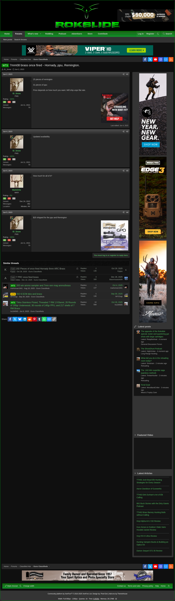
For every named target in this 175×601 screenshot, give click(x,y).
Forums (19, 35)
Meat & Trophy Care (147, 394)
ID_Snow (9, 71)
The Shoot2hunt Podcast (149, 350)
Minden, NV (27, 208)
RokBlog (50, 35)
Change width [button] (30, 585)
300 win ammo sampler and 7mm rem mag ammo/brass (45, 287)
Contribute (104, 35)
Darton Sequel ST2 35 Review (147, 553)
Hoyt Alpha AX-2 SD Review (147, 523)
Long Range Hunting (147, 356)
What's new (34, 35)
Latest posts (142, 328)
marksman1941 (18, 290)
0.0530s (96, 598)
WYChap (15, 299)
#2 (125, 133)
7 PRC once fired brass (29, 279)
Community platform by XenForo (70, 592)
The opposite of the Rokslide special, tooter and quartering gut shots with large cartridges (153, 336)
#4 (125, 214)
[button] (42, 35)
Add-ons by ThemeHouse (118, 592)
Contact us (120, 585)
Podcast (63, 35)
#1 (125, 76)
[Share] (121, 76)
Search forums (22, 41)
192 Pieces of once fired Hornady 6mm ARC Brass (42, 270)
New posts (9, 41)
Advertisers (78, 35)
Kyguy (14, 273)
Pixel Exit (104, 592)
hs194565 (16, 313)
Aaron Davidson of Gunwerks (147, 491)
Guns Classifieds (37, 273)
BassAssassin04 (114, 281)
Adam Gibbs (17, 282)
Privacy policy (146, 585)
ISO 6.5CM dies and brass (31, 296)
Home (8, 35)
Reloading (143, 368)
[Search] (166, 35)
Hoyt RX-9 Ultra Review (145, 538)
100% (14, 101)
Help (156, 585)
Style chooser (13, 585)
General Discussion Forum (149, 346)
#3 (125, 173)
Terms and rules (132, 585)
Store (91, 35)
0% (13, 197)
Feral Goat (143, 387)
